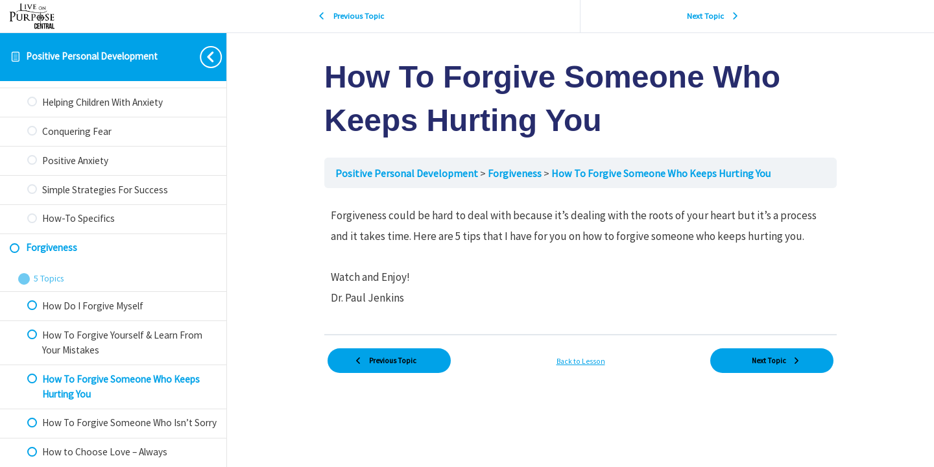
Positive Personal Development (92, 56)
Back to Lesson (581, 361)
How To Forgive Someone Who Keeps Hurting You (661, 173)
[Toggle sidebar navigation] (200, 56)
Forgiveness (516, 173)
